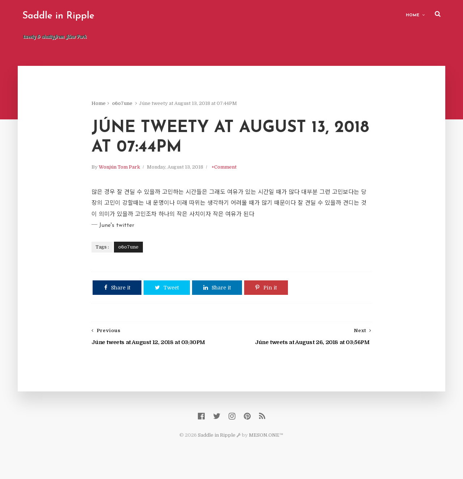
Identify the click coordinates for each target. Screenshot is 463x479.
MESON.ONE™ (266, 443)
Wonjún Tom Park (127, 171)
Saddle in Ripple (59, 16)
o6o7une (130, 104)
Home (411, 15)
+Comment (232, 171)
